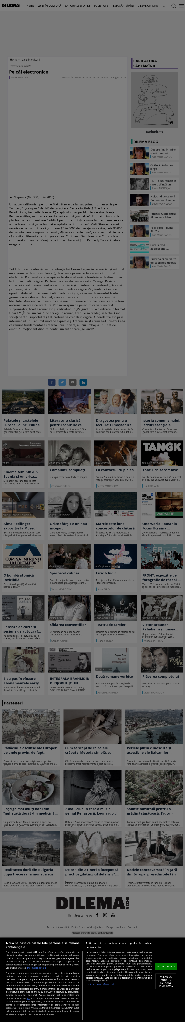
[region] (92, 979)
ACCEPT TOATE (166, 966)
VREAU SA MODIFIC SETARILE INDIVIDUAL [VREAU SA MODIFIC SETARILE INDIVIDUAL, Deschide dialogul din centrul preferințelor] (166, 981)
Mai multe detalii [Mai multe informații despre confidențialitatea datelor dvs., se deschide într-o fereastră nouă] (36, 967)
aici (28, 998)
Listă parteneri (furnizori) (100, 984)
